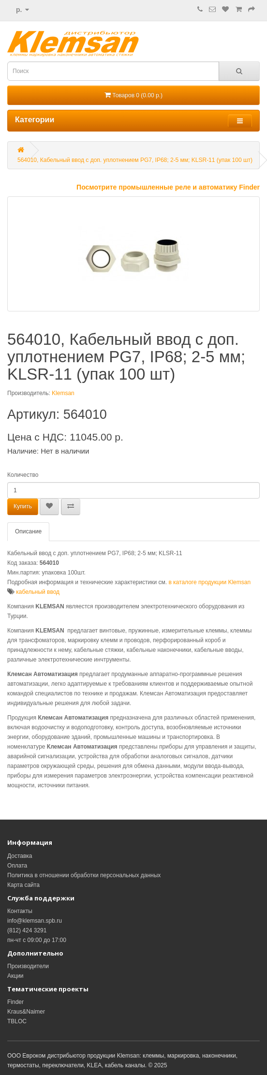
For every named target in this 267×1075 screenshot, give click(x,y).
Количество (22, 474)
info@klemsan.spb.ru (34, 920)
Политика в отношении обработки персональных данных (84, 875)
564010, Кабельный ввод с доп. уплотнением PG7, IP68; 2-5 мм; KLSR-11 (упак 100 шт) (134, 160)
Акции (15, 975)
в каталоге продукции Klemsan (209, 582)
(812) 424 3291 (26, 930)
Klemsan (63, 393)
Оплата (17, 865)
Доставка (19, 856)
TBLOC (17, 1021)
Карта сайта (23, 885)
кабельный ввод (37, 592)
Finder (15, 1002)
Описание (28, 531)
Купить (23, 506)
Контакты (19, 911)
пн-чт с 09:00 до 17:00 (36, 940)
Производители (28, 966)
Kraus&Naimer (26, 1011)
